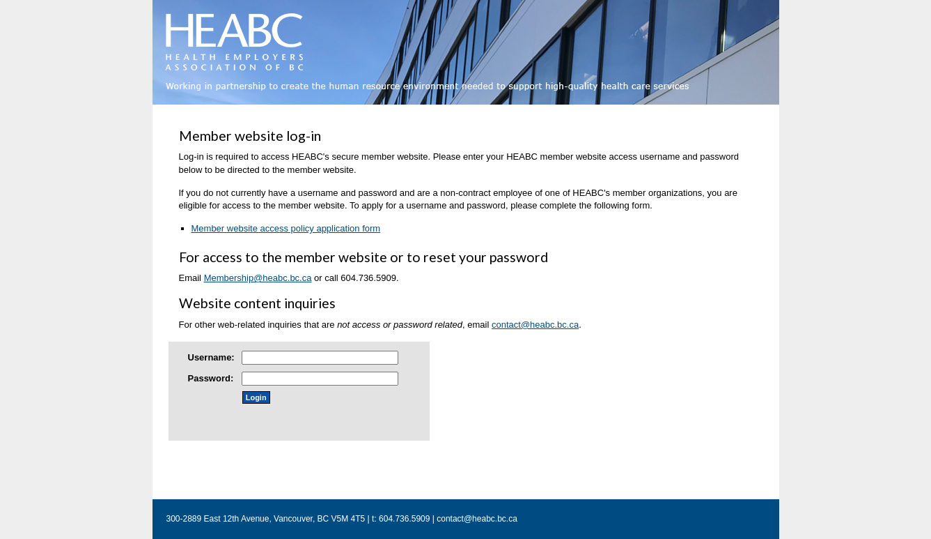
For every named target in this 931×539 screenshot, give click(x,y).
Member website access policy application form (286, 228)
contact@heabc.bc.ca (535, 324)
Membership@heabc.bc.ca (258, 278)
